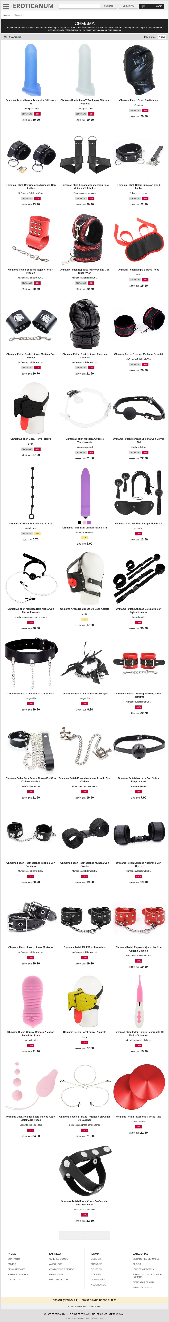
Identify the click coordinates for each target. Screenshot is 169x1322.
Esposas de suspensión (85, 193)
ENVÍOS (12, 1264)
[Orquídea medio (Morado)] (89, 522)
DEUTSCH (96, 1269)
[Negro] (79, 522)
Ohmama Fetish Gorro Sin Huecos (138, 100)
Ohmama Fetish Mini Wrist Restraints (85, 947)
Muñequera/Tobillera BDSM (30, 193)
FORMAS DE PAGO (18, 1274)
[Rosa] (84, 522)
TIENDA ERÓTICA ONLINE (82, 1314)
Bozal (30, 444)
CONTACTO (14, 1259)
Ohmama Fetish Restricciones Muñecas (30, 947)
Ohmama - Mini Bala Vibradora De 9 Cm (84, 527)
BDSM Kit (138, 528)
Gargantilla (31, 698)
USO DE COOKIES (59, 1279)
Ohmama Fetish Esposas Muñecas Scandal (138, 354)
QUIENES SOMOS (58, 1259)
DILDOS (137, 1264)
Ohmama (18, 15)
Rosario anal (31, 528)
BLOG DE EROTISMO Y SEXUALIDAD (85, 1306)
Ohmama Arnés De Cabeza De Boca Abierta (84, 609)
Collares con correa (139, 193)
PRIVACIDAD (56, 1274)
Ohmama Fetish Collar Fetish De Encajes (85, 693)
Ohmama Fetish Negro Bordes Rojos (138, 269)
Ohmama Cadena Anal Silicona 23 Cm (30, 523)
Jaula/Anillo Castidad (30, 786)
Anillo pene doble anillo (84, 1209)
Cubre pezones (139, 1121)
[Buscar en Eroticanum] (79, 6)
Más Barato (150, 37)
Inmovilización (138, 617)
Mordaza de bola (138, 447)
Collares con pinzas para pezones (84, 1125)
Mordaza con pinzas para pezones (31, 617)
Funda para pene (31, 108)
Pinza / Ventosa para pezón (84, 786)
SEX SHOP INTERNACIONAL (111, 1314)
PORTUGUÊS (98, 1279)
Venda (139, 274)
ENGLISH (96, 1259)
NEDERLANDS (98, 1284)
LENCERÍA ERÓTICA (143, 1269)
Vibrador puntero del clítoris (138, 1040)
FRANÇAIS (96, 1264)
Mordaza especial (85, 447)
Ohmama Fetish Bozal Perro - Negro (31, 439)
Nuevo (162, 37)
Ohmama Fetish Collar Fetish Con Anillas (31, 693)
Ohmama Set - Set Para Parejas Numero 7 (138, 523)
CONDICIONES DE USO (61, 1269)
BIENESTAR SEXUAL (143, 1282)
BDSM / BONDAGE (142, 1287)
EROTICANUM (33, 5)
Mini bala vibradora (84, 532)
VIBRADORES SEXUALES (146, 1259)
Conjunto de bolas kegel (31, 1125)
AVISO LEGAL (56, 1264)
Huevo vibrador (31, 1040)
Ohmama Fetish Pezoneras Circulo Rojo (138, 1116)
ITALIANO (96, 1274)
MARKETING (14, 1279)
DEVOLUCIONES (16, 1269)
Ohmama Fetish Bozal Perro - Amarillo (84, 1032)
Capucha (138, 105)
